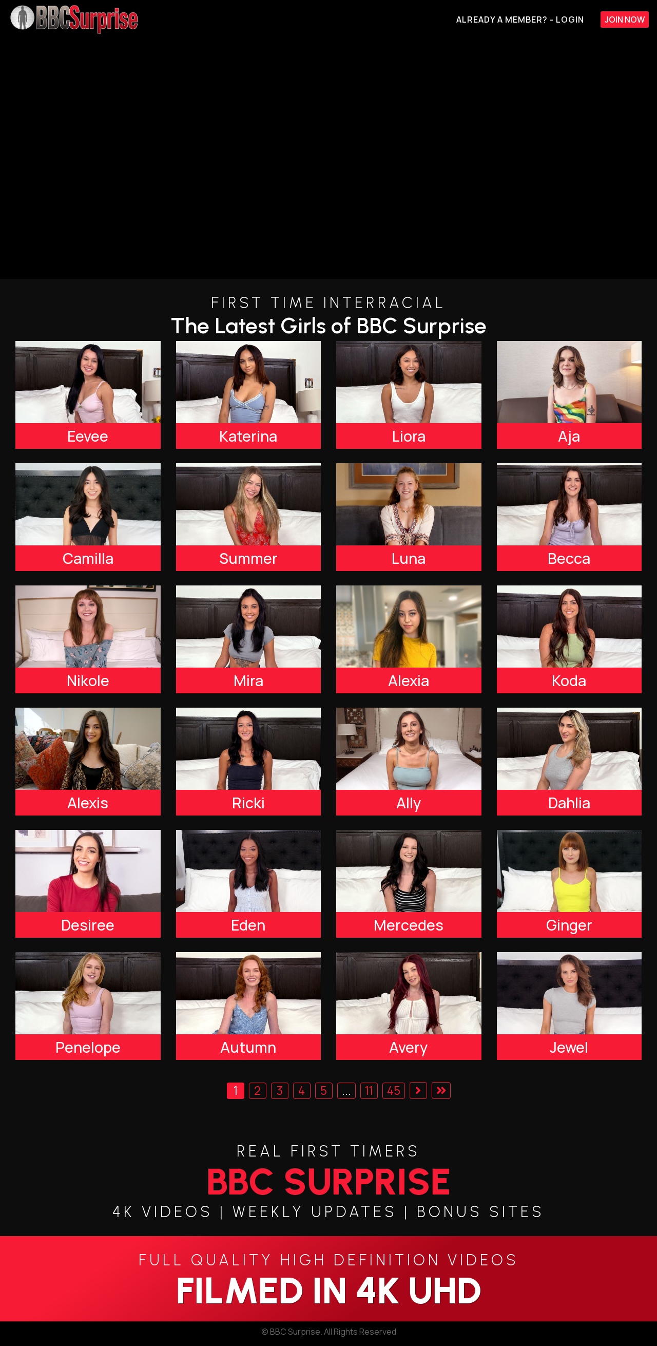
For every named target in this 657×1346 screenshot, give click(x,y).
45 (393, 1090)
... (346, 1090)
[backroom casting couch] (328, 159)
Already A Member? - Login (520, 19)
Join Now (625, 19)
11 (369, 1090)
